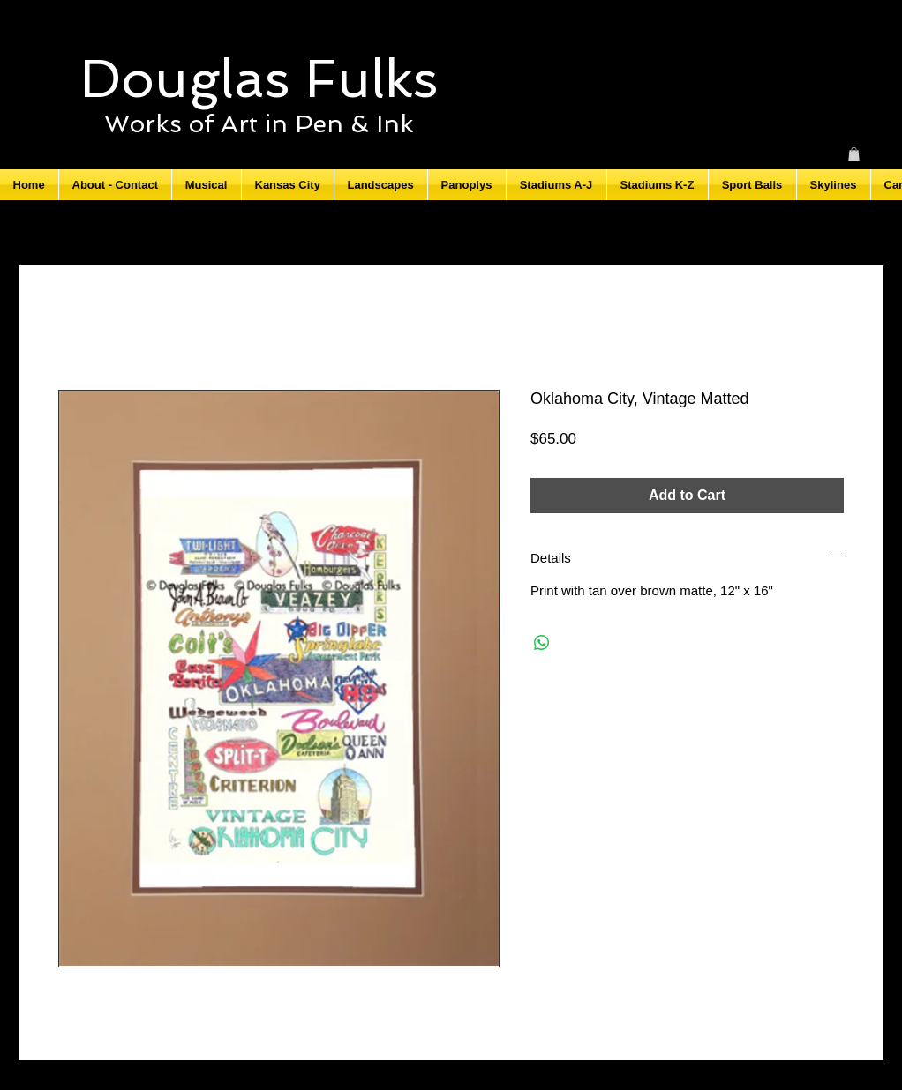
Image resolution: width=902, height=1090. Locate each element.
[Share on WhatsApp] (541, 642)
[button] (854, 154)
